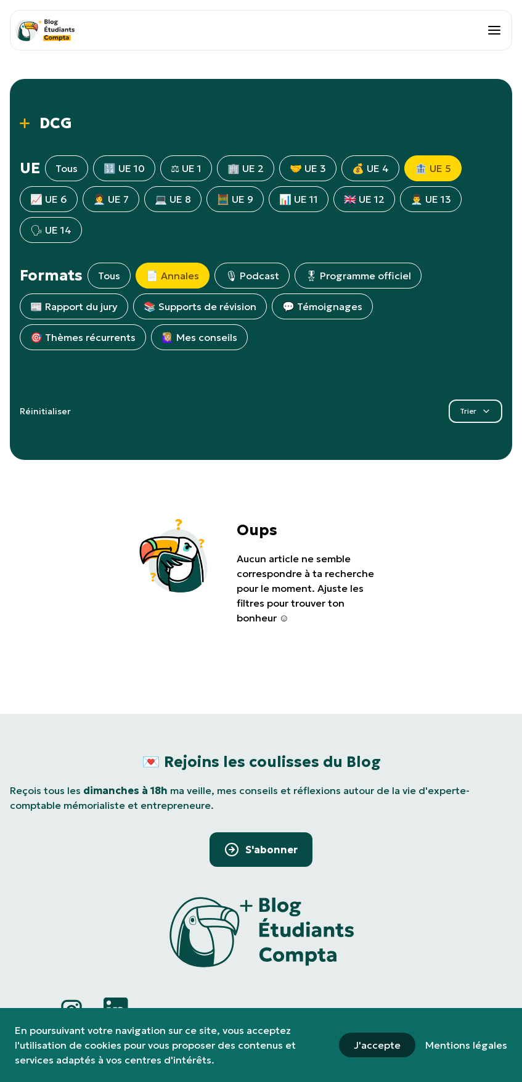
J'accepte (377, 1045)
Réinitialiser (45, 411)
